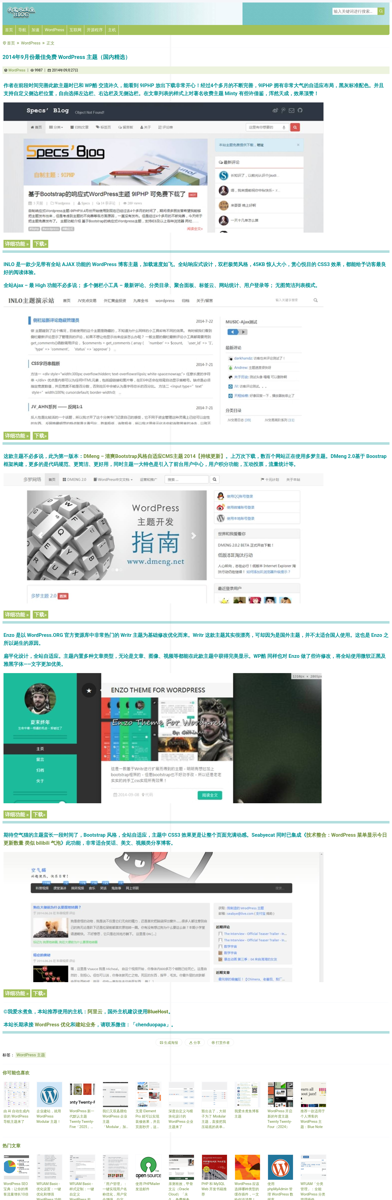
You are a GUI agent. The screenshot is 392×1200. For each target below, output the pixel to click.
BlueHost (158, 1012)
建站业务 (86, 1025)
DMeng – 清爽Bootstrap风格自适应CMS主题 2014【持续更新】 (155, 456)
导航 (22, 29)
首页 (9, 29)
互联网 (76, 29)
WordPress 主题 (30, 1055)
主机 (112, 29)
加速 (36, 29)
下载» (40, 244)
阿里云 (95, 1012)
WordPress (54, 29)
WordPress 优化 (52, 1025)
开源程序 (95, 29)
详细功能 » (17, 244)
